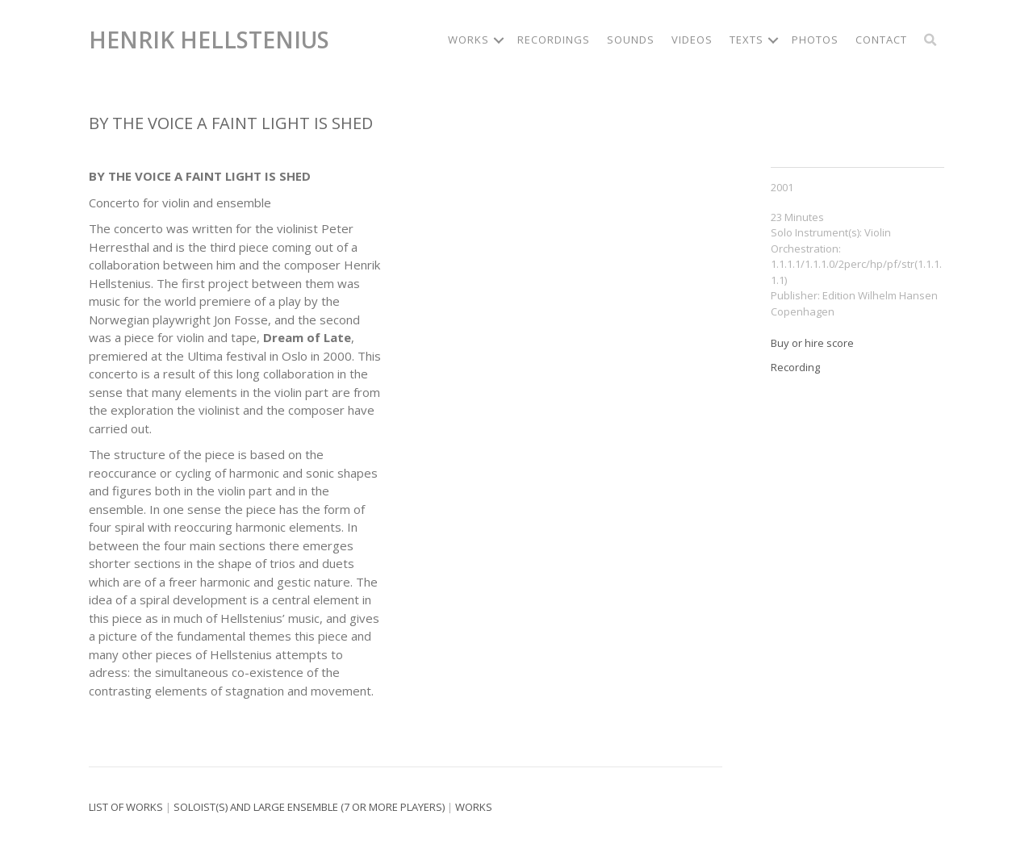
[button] (498, 40)
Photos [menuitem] (815, 39)
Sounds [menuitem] (631, 39)
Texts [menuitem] (746, 39)
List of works (126, 807)
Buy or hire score (812, 343)
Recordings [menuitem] (553, 39)
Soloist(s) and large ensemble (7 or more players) (309, 807)
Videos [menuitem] (692, 39)
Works (473, 807)
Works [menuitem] (468, 39)
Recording (795, 367)
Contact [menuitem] (881, 39)
